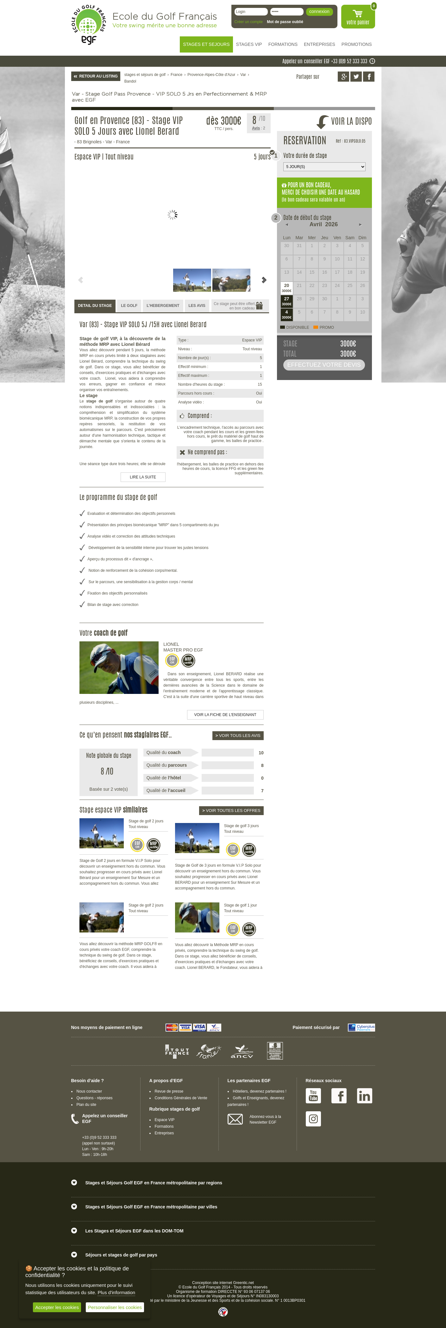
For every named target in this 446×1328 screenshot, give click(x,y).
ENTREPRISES (319, 44)
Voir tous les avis (238, 735)
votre (358, 22)
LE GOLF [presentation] (129, 305)
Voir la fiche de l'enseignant (225, 715)
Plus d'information (116, 1292)
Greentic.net (243, 1283)
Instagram (313, 1118)
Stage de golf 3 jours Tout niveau (241, 829)
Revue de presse (169, 1091)
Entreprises (164, 1133)
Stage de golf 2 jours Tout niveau (146, 824)
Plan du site (87, 1104)
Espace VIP (165, 1120)
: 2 (258, 128)
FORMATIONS (283, 44)
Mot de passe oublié (285, 22)
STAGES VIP (249, 44)
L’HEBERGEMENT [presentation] (163, 305)
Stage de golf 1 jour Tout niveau (240, 908)
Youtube (313, 1095)
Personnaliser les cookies (115, 1307)
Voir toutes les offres (231, 810)
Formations (164, 1126)
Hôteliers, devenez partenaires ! (259, 1091)
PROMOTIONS (357, 44)
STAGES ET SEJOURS (206, 44)
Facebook (339, 1095)
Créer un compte (249, 22)
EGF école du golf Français (88, 25)
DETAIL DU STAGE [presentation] (95, 305)
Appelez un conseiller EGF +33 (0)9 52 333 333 (324, 61)
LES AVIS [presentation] (197, 305)
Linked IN (364, 1095)
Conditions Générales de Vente (181, 1098)
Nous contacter (89, 1091)
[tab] (95, 306)
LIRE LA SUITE (143, 477)
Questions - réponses (95, 1098)
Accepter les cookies (57, 1307)
